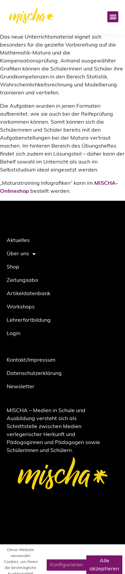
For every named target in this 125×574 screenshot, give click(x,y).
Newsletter (20, 387)
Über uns (21, 254)
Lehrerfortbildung (29, 320)
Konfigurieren (66, 565)
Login (13, 333)
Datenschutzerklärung (34, 373)
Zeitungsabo (22, 280)
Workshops (21, 307)
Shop (13, 267)
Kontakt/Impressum (31, 360)
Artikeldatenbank (28, 293)
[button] (112, 16)
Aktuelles (18, 240)
